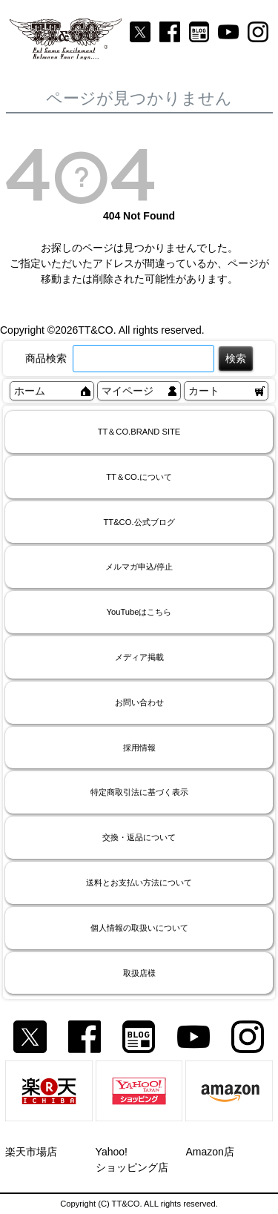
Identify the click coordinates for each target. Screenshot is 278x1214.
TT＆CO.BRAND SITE (139, 431)
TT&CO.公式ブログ (138, 522)
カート (203, 391)
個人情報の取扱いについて (139, 927)
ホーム (29, 391)
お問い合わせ (139, 702)
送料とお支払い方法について (139, 882)
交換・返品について (139, 837)
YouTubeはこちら (139, 611)
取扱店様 (139, 973)
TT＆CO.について (139, 476)
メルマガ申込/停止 (139, 566)
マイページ (127, 391)
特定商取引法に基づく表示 (139, 792)
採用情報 (139, 747)
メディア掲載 (139, 657)
